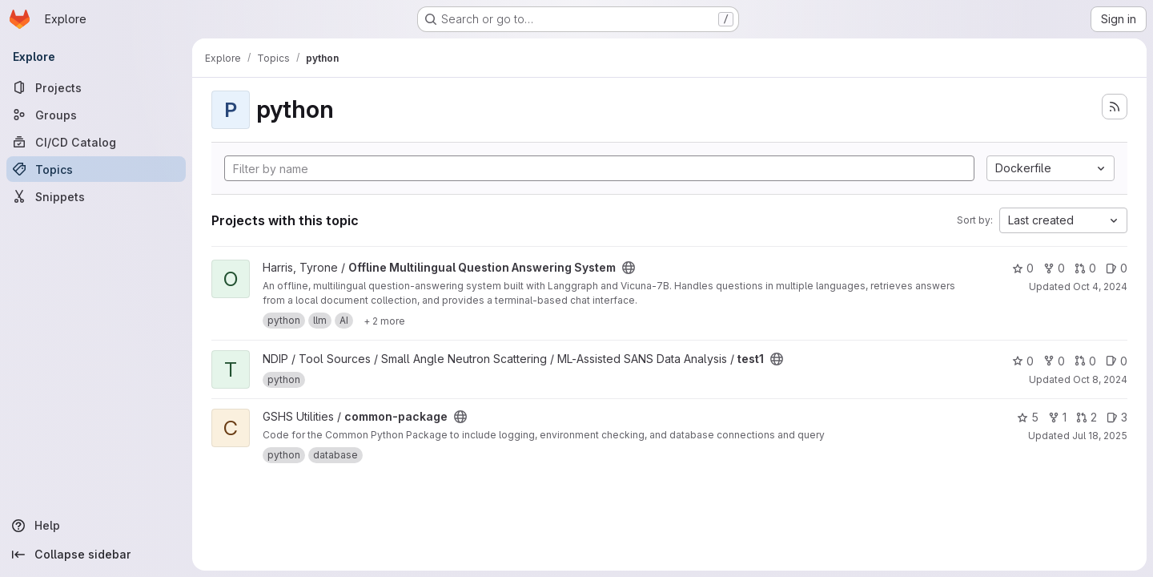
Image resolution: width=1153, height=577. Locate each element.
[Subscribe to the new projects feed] (1114, 106)
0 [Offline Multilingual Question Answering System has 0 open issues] (1116, 268)
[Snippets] (96, 196)
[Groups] (96, 114)
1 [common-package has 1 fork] (1057, 417)
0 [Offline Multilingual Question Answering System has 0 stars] (1023, 268)
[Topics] (96, 169)
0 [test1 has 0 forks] (1054, 361)
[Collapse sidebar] (96, 554)
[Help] (96, 526)
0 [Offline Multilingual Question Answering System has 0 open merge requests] (1085, 268)
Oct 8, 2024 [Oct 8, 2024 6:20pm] (1100, 379)
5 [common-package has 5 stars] (1028, 417)
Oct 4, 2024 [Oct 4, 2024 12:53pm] (1100, 286)
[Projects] (96, 87)
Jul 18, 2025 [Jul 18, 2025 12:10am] (1099, 436)
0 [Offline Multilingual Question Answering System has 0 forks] (1054, 268)
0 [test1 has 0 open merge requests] (1085, 361)
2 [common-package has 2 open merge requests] (1086, 417)
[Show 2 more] (384, 320)
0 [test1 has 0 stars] (1023, 361)
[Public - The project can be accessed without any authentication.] (628, 267)
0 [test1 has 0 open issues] (1116, 361)
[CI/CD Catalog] (96, 142)
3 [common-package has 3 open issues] (1117, 417)
